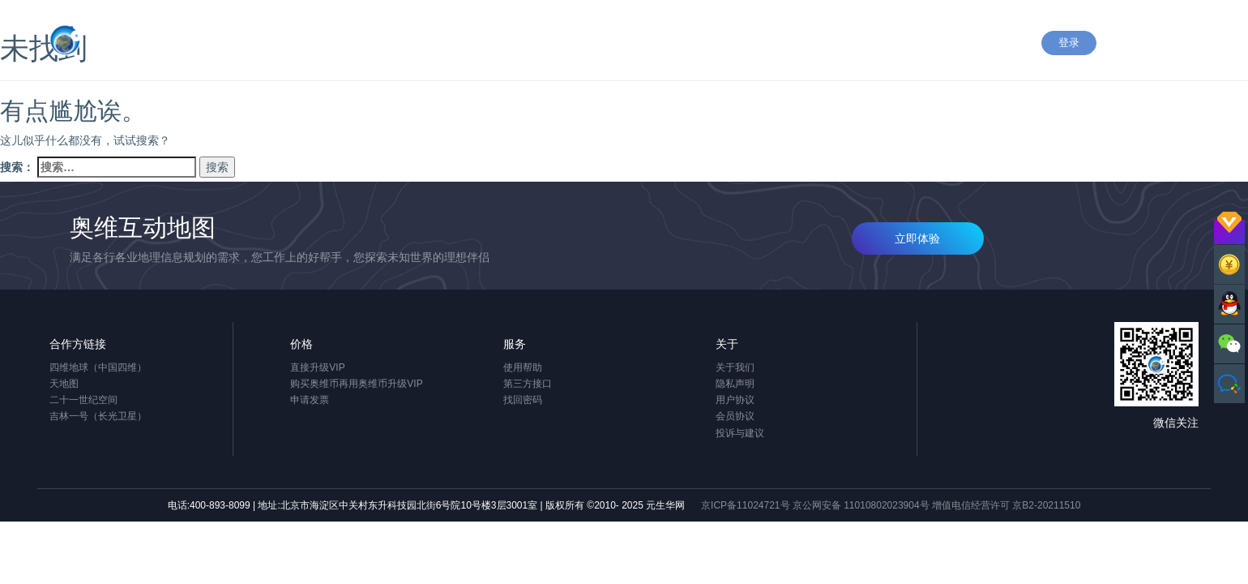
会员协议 (735, 416)
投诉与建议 (740, 433)
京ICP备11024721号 (745, 505)
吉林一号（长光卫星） (98, 416)
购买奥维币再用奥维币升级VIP (356, 383)
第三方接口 (527, 383)
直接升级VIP (317, 367)
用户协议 (735, 400)
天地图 (64, 383)
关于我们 (735, 367)
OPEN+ (910, 45)
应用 (667, 45)
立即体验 (917, 238)
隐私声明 (735, 383)
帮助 (714, 45)
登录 (1068, 42)
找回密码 (522, 400)
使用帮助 (522, 367)
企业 (808, 45)
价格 (855, 45)
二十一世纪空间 (83, 400)
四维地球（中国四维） (98, 367)
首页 (573, 45)
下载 (761, 45)
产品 (620, 45)
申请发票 (309, 400)
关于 (966, 45)
